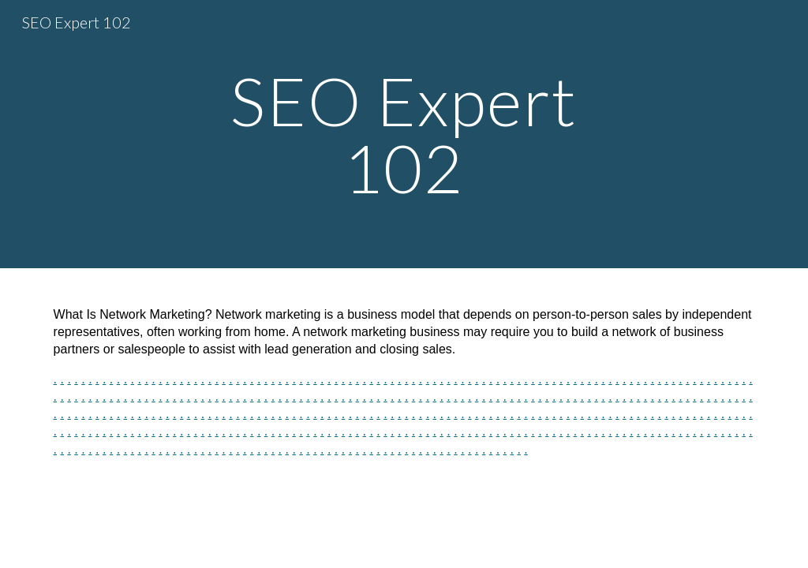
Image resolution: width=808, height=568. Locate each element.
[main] (403, 134)
